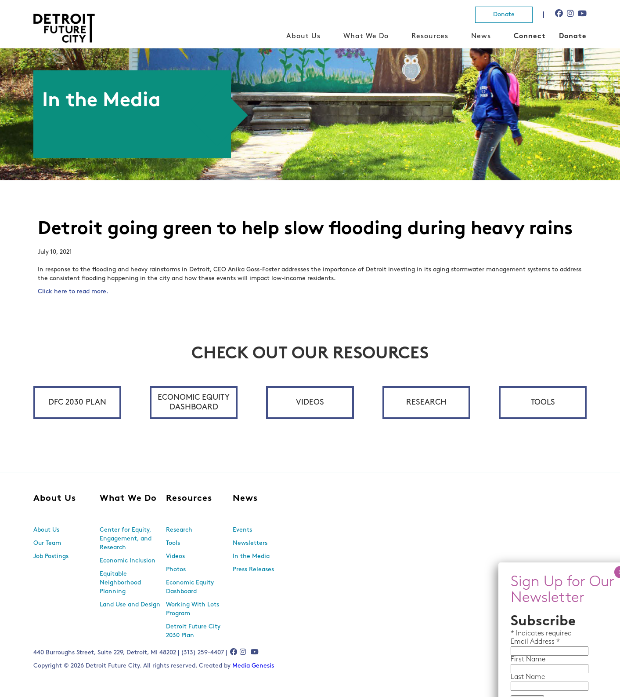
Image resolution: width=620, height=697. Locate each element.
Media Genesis (253, 666)
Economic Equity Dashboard (194, 403)
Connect (530, 36)
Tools (543, 402)
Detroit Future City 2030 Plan (193, 631)
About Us (303, 36)
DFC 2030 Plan (77, 402)
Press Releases (253, 569)
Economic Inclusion (127, 561)
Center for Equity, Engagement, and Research (125, 539)
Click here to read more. (74, 291)
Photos (176, 569)
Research (426, 402)
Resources (429, 36)
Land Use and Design (130, 605)
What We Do (366, 36)
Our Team (47, 543)
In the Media (251, 556)
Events (242, 530)
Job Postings (50, 556)
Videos (310, 402)
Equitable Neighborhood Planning (120, 583)
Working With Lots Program (192, 609)
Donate (504, 14)
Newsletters (250, 543)
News (481, 36)
